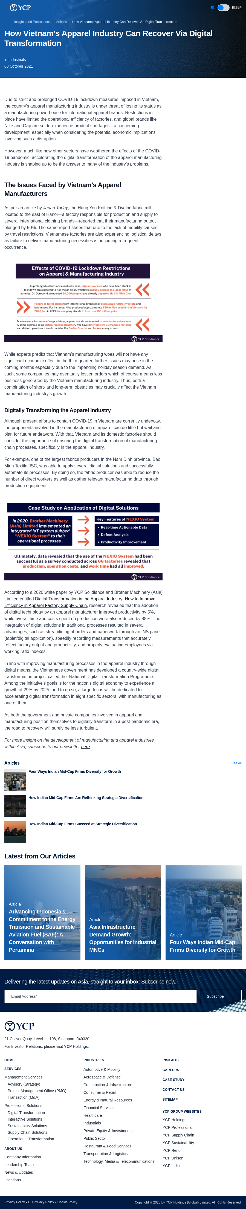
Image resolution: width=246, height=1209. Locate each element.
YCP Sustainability (178, 1143)
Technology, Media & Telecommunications (118, 1161)
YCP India (171, 1166)
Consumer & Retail (99, 1092)
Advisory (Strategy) (24, 1084)
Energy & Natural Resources (107, 1100)
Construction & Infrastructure (107, 1085)
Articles (61, 22)
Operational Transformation (31, 1139)
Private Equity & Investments (107, 1131)
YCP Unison (173, 1158)
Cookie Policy (67, 1202)
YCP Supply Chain (178, 1135)
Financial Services (99, 1108)
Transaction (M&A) (23, 1097)
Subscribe (221, 996)
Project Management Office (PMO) (37, 1091)
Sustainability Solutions (27, 1126)
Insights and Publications (32, 22)
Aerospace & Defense (102, 1077)
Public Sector (94, 1138)
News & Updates (18, 1172)
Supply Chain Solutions (27, 1132)
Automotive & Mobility (101, 1069)
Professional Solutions (23, 1105)
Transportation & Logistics (105, 1154)
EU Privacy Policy (41, 1202)
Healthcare (92, 1115)
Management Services (23, 1077)
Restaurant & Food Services (107, 1146)
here (85, 746)
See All (236, 763)
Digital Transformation (26, 1112)
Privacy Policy (14, 1202)
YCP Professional (177, 1127)
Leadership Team (19, 1164)
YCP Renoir (173, 1150)
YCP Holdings (76, 1046)
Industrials (17, 59)
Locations (12, 1180)
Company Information (22, 1157)
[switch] (224, 7)
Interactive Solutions (25, 1119)
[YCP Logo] (20, 7)
